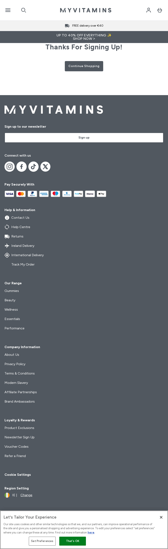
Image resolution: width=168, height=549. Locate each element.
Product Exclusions (19, 428)
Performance (14, 328)
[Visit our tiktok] (33, 167)
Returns (13, 236)
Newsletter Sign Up (19, 437)
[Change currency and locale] (18, 495)
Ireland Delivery (19, 245)
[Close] (161, 517)
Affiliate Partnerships (20, 392)
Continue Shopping (84, 66)
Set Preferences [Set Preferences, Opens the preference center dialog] (42, 541)
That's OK (72, 541)
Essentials (12, 319)
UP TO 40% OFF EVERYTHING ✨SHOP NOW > (84, 37)
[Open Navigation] (7, 10)
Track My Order (19, 264)
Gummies (11, 291)
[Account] (148, 10)
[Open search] (24, 10)
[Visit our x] (45, 167)
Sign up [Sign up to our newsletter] (84, 137)
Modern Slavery (16, 383)
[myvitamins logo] (85, 10)
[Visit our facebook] (21, 167)
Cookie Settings (17, 475)
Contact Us (16, 217)
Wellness (11, 309)
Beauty (9, 300)
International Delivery (24, 255)
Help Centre (17, 227)
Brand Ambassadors (19, 401)
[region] (84, 529)
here (91, 532)
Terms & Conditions (19, 373)
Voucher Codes (16, 447)
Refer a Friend (15, 456)
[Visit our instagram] (9, 167)
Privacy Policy (14, 364)
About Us (11, 355)
